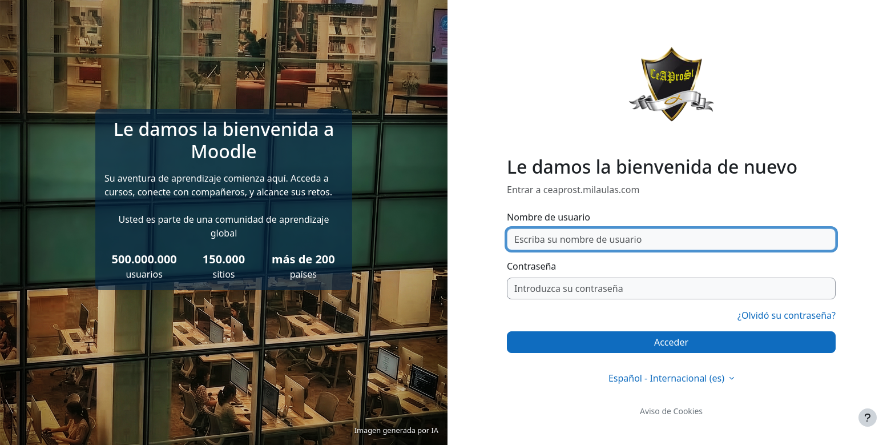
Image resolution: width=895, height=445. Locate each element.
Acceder (671, 342)
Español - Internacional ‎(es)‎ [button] (667, 378)
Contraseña (531, 266)
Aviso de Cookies (671, 411)
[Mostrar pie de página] (867, 417)
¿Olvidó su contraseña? (786, 315)
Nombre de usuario (548, 217)
